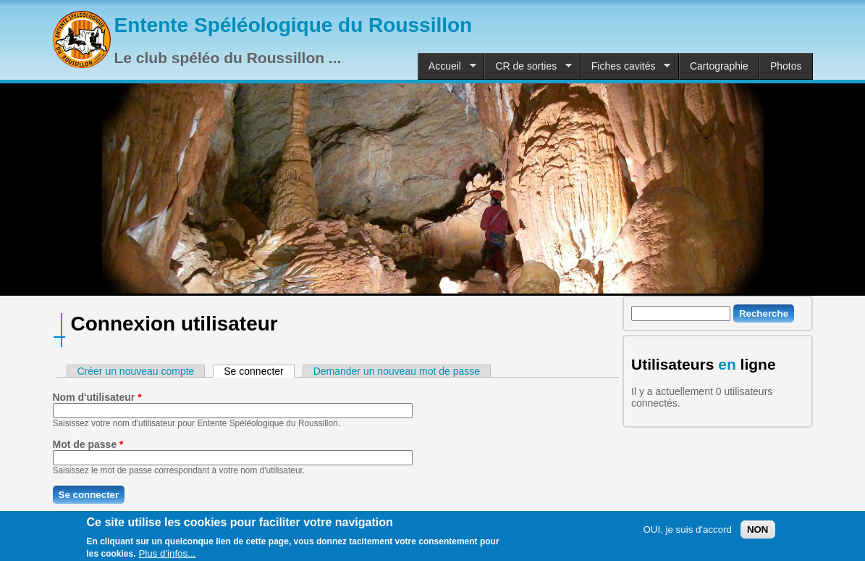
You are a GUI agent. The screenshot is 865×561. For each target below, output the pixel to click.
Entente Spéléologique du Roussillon (293, 25)
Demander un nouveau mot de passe (396, 371)
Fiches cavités (626, 66)
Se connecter (259, 371)
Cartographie (719, 66)
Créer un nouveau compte (136, 371)
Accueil (447, 66)
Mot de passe (88, 444)
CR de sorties (528, 66)
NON (758, 533)
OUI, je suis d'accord (687, 533)
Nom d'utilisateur (97, 397)
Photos (786, 66)
